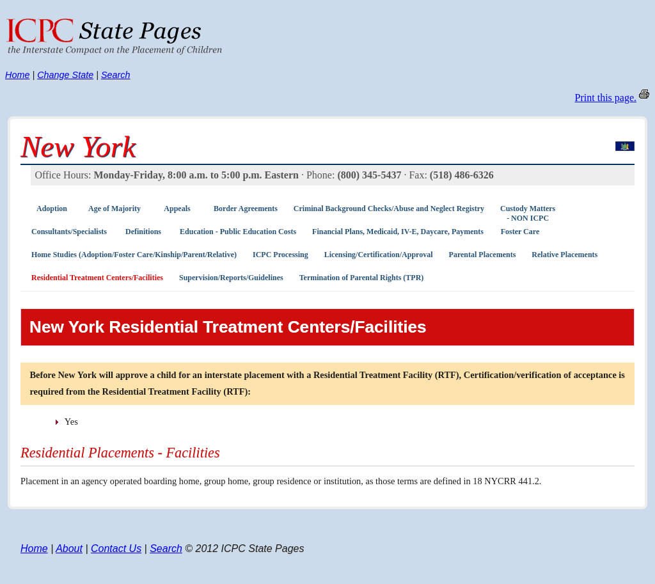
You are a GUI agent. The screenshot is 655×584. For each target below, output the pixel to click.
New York (78, 146)
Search (115, 75)
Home (17, 75)
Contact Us (116, 548)
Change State (65, 75)
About (69, 548)
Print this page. (605, 97)
